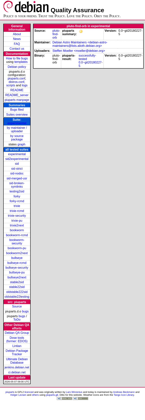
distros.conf (16, 82)
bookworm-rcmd (17, 235)
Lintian (16, 346)
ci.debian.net (17, 372)
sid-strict (17, 168)
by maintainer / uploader (17, 129)
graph (21, 144)
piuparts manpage (17, 99)
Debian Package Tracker (17, 352)
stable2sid (17, 282)
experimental (16, 123)
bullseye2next (16, 277)
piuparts (10, 392)
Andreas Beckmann (124, 392)
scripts (10, 85)
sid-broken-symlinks (16, 185)
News (17, 39)
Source (17, 306)
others (35, 394)
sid (17, 163)
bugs (25, 311)
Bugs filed (17, 109)
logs (25, 85)
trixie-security (17, 215)
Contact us (17, 48)
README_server (17, 95)
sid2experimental (17, 159)
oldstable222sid (17, 292)
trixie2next (17, 225)
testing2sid (17, 191)
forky (17, 196)
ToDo (16, 319)
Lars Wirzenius (74, 392)
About (17, 34)
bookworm (17, 230)
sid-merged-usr (17, 178)
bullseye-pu (17, 272)
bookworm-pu (17, 248)
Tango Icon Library (124, 394)
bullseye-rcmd (16, 262)
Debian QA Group (17, 332)
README (16, 90)
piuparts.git (52, 394)
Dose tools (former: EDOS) (17, 339)
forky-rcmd (17, 201)
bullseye (17, 257)
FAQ (17, 43)
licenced (29, 392)
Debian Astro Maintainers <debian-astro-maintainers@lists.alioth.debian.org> (79, 44)
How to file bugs (17, 58)
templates (21, 61)
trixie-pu (16, 220)
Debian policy (17, 66)
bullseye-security (17, 267)
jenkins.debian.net (17, 367)
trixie (17, 206)
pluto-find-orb (56, 34)
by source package (17, 137)
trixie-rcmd (17, 210)
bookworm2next (17, 253)
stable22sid (17, 287)
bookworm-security (16, 241)
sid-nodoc (17, 173)
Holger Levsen (18, 394)
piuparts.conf (16, 78)
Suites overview (17, 114)
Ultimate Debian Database (17, 361)
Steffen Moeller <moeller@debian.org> (78, 50)
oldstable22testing (17, 296)
